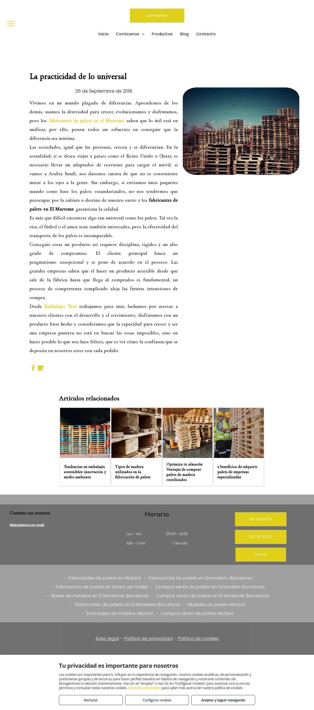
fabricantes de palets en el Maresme (86, 120)
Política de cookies (198, 638)
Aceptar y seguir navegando (223, 700)
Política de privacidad (148, 638)
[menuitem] (104, 34)
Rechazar (91, 700)
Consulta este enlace (144, 687)
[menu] (10, 23)
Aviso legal (107, 638)
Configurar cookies (157, 700)
